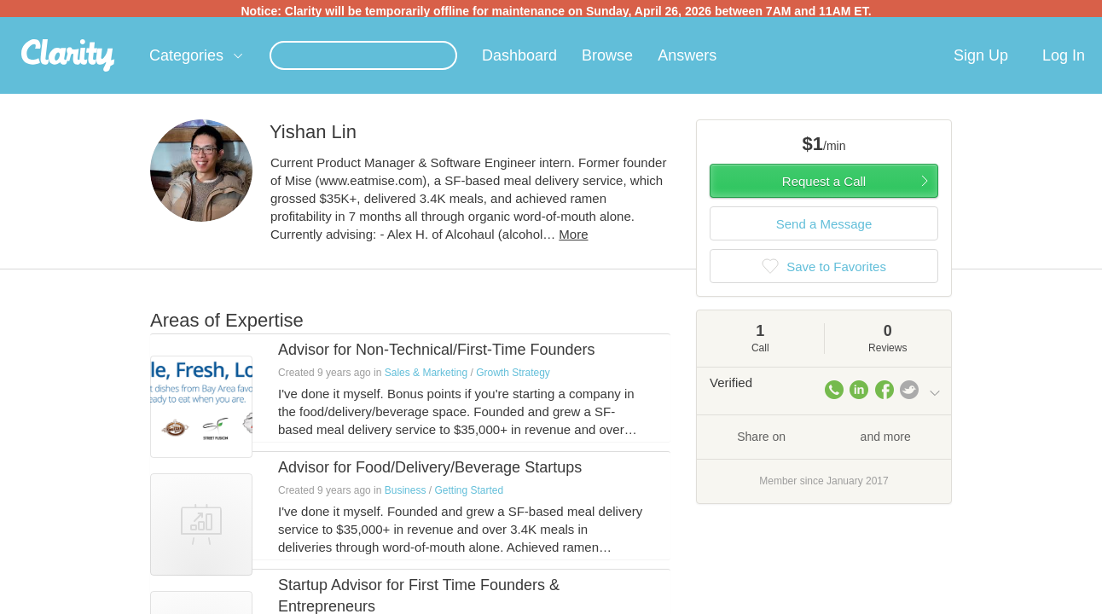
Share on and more (824, 439)
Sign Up (981, 58)
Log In (1063, 58)
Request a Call (824, 184)
